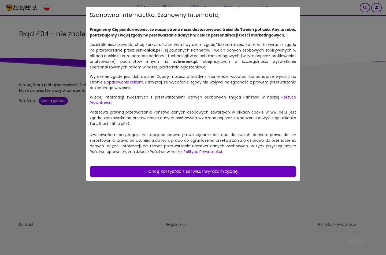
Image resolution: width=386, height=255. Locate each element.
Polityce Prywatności (203, 151)
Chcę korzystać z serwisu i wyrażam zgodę (193, 171)
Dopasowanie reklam (123, 82)
